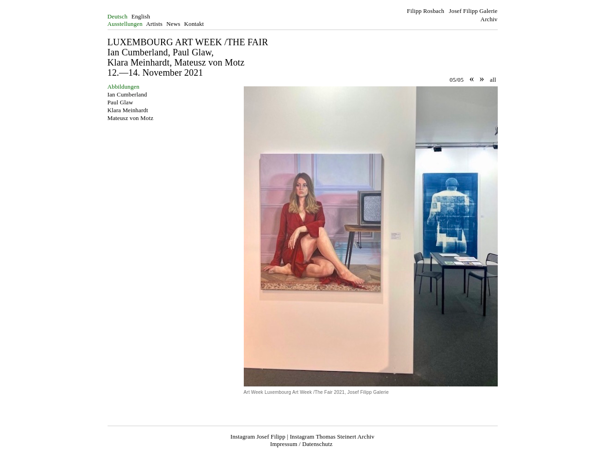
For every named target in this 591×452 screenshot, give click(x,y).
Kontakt (194, 23)
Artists (154, 23)
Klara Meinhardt (128, 110)
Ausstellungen (125, 23)
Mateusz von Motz (131, 118)
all (493, 79)
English (140, 16)
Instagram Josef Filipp (257, 436)
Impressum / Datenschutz (301, 443)
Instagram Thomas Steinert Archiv (332, 436)
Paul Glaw (120, 102)
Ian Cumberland (127, 94)
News (173, 23)
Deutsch (118, 16)
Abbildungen (123, 86)
